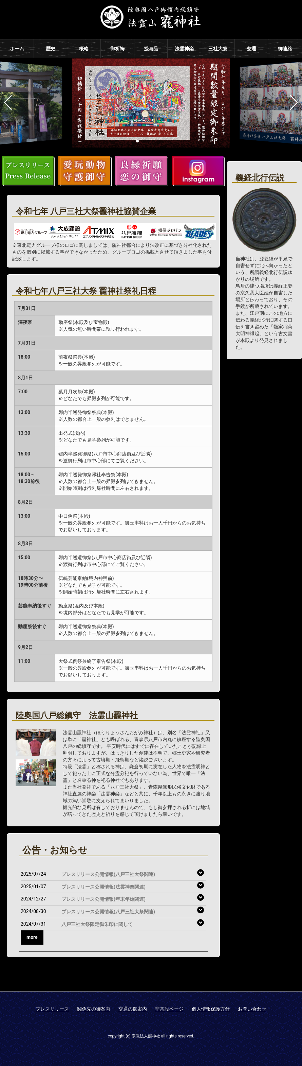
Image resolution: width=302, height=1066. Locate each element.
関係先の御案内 (93, 1009)
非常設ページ (169, 1009)
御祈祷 (117, 48)
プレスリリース (52, 1009)
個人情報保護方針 (211, 1009)
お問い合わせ (252, 1009)
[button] (137, 141)
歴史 (50, 48)
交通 (251, 48)
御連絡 (285, 48)
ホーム (17, 48)
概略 (84, 48)
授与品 (151, 48)
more (32, 937)
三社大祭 (217, 48)
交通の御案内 (132, 1009)
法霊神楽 (184, 48)
